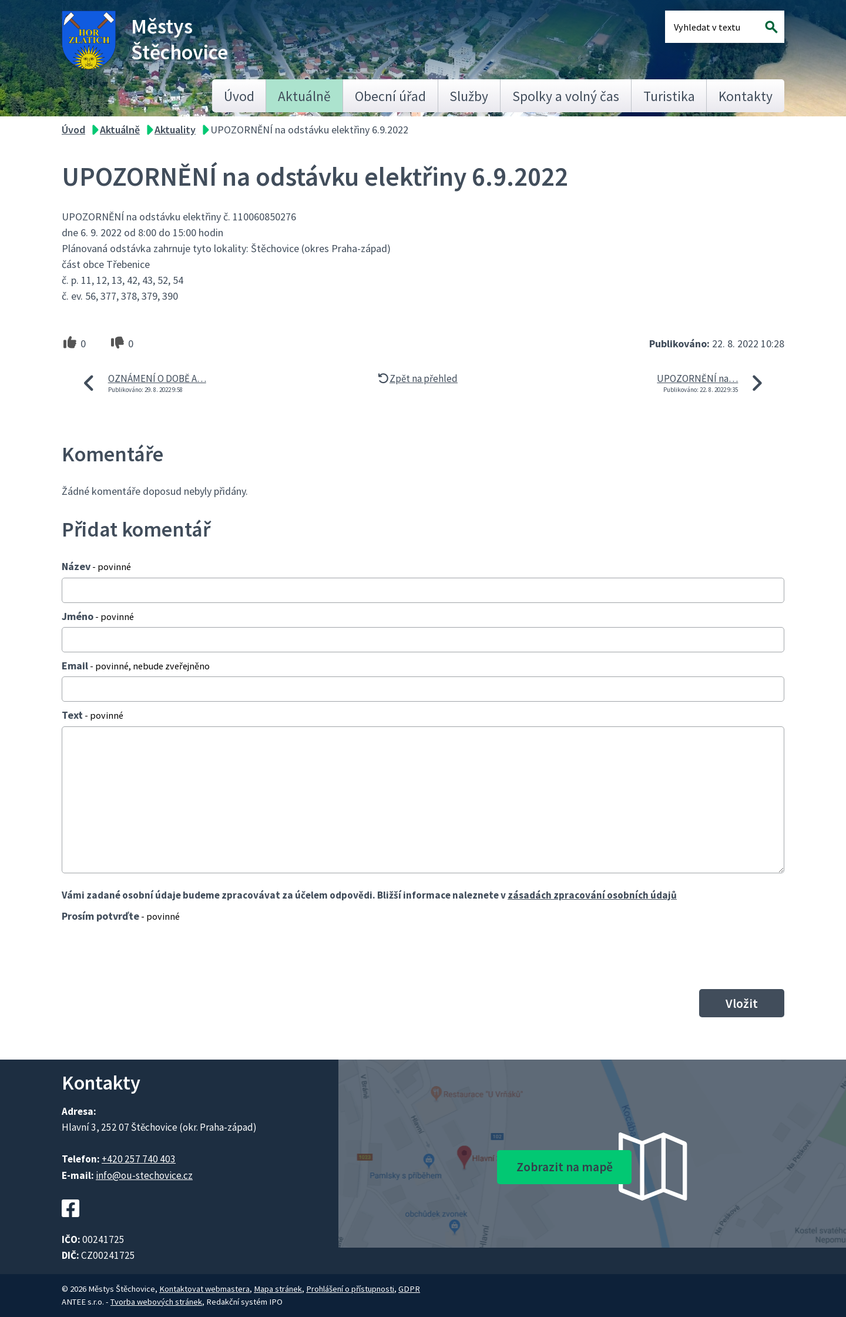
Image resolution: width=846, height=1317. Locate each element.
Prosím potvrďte (121, 916)
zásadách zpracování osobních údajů (592, 895)
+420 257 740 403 (139, 1158)
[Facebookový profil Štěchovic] (70, 1223)
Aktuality (175, 129)
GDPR (409, 1289)
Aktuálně (304, 96)
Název (96, 566)
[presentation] (151, 955)
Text (92, 715)
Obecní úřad (390, 96)
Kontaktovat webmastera (204, 1289)
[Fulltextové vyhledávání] (712, 27)
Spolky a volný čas (565, 96)
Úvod (239, 96)
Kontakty (746, 96)
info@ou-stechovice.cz (144, 1175)
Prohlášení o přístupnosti (350, 1289)
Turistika (669, 96)
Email (136, 665)
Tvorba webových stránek (156, 1301)
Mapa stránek (278, 1289)
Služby (468, 96)
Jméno (98, 616)
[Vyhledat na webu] (771, 27)
